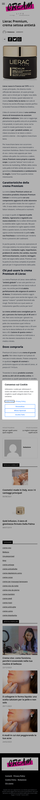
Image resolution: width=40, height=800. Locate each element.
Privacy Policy (21, 401)
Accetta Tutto (20, 415)
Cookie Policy (9, 401)
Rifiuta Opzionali (20, 411)
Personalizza (20, 406)
